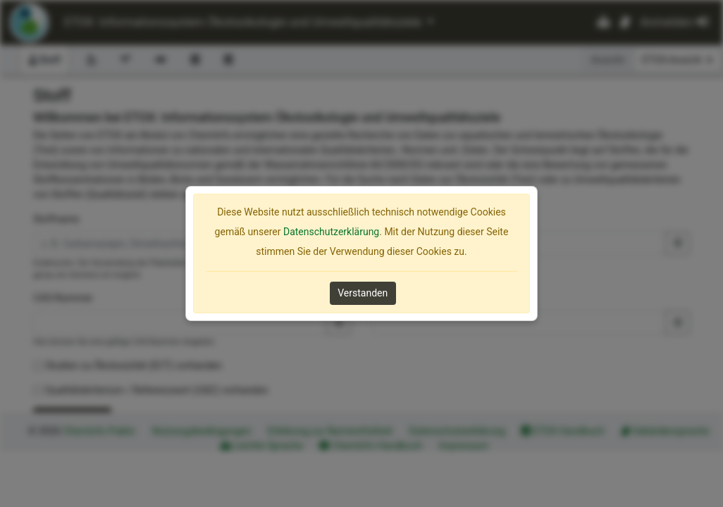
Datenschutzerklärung (331, 231)
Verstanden (363, 293)
